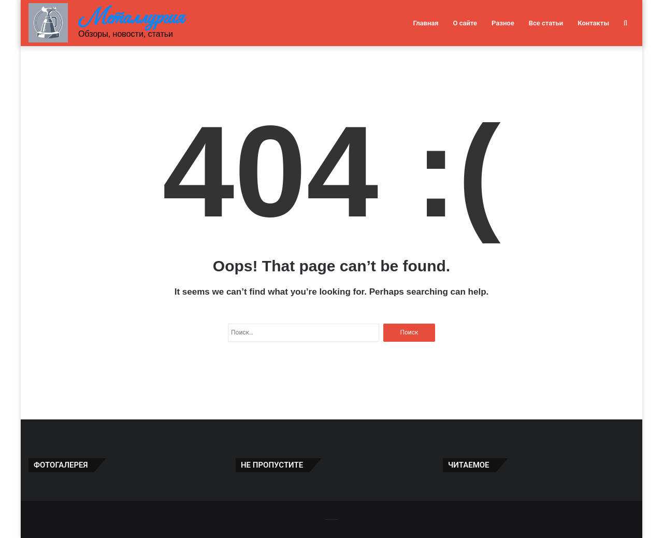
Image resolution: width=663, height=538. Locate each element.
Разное (503, 23)
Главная (425, 23)
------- (331, 519)
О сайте (465, 23)
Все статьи (546, 23)
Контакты (593, 23)
